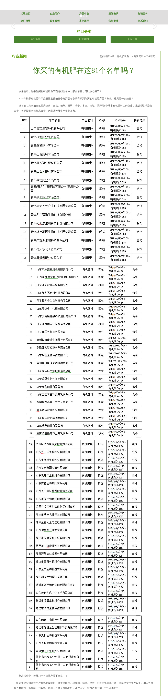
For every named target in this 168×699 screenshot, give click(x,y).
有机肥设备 (123, 56)
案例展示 (84, 20)
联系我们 (143, 20)
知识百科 (143, 13)
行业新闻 (84, 39)
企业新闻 (36, 39)
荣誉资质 (113, 20)
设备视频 (55, 20)
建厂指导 (25, 20)
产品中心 (84, 13)
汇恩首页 (25, 13)
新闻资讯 (113, 13)
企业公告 (132, 39)
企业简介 (55, 13)
